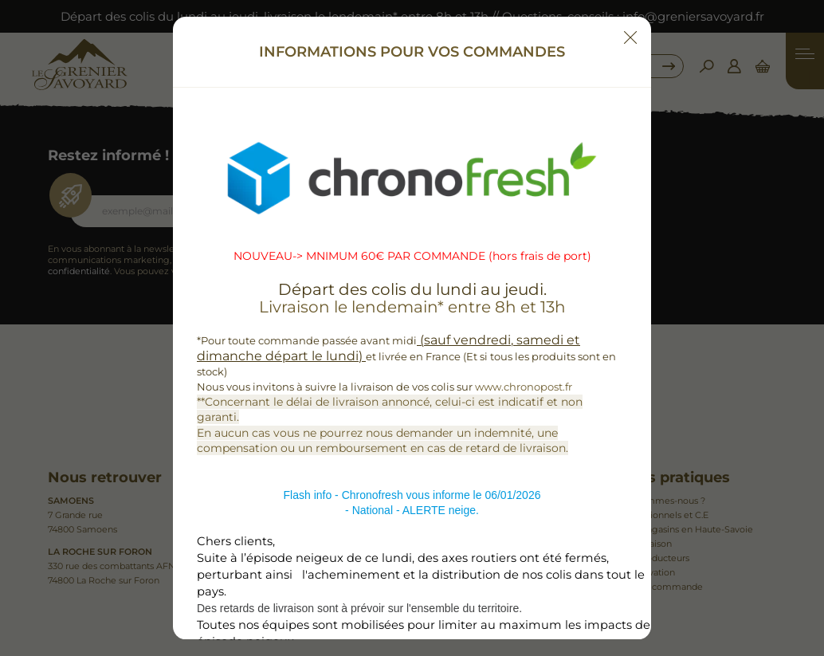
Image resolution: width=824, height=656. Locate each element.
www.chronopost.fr (523, 386)
